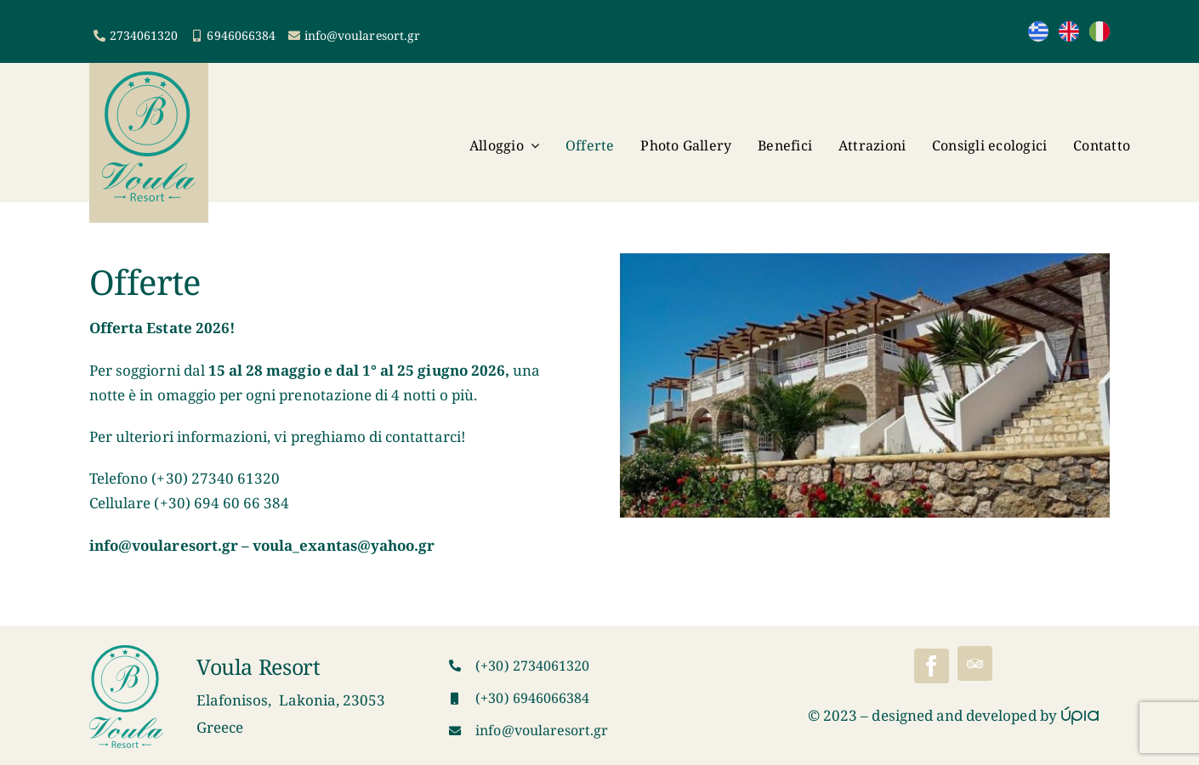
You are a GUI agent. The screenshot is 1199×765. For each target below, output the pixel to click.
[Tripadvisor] (974, 663)
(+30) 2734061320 (532, 665)
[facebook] (931, 666)
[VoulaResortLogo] (149, 78)
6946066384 (241, 35)
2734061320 (144, 35)
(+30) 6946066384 (532, 697)
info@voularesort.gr (362, 35)
